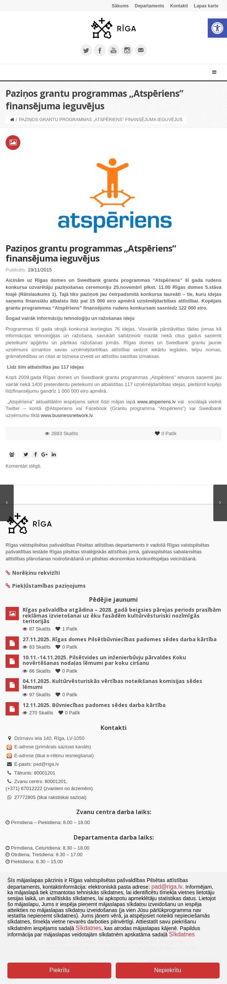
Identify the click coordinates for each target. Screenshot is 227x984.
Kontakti (179, 5)
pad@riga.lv (46, 764)
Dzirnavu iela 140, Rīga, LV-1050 (49, 738)
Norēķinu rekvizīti (33, 572)
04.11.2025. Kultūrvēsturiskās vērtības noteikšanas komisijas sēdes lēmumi (112, 683)
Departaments (149, 5)
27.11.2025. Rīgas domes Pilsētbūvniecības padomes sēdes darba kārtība (120, 639)
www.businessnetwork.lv (66, 415)
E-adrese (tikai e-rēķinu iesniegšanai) (53, 755)
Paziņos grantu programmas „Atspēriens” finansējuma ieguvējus (91, 253)
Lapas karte (206, 5)
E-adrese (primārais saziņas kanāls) (52, 746)
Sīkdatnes (88, 928)
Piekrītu (60, 970)
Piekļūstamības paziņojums (46, 585)
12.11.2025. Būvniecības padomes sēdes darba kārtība (94, 704)
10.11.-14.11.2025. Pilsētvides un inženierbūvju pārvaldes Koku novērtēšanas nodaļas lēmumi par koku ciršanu (104, 660)
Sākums (120, 5)
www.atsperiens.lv (156, 401)
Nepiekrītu (167, 970)
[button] (217, 28)
